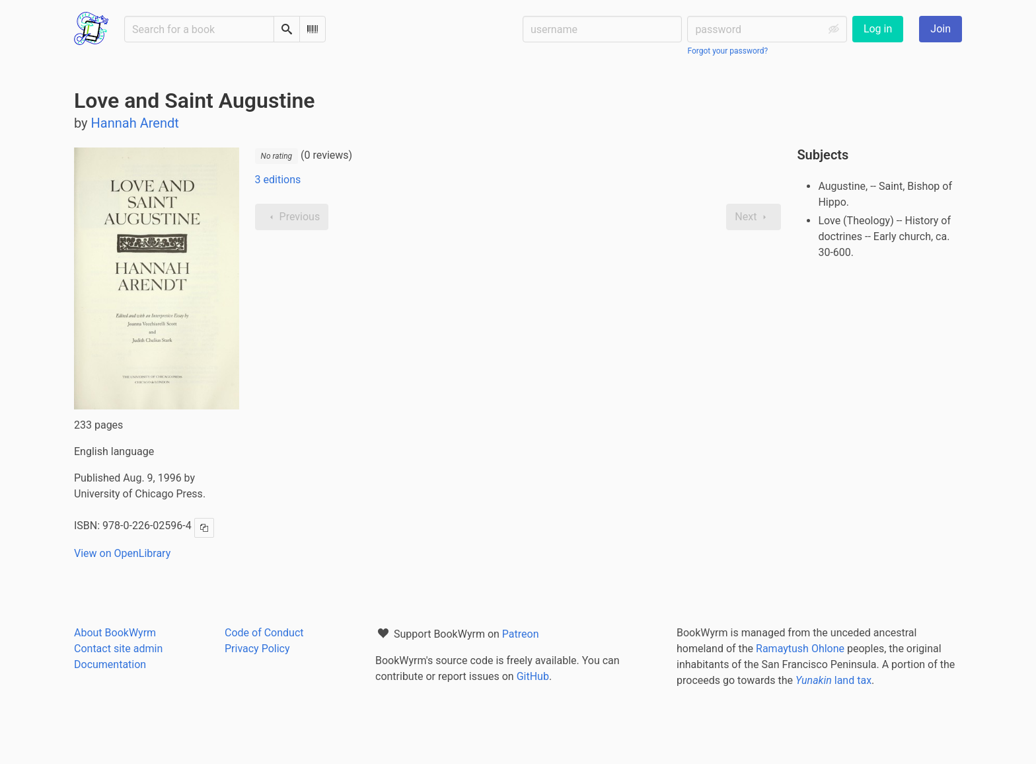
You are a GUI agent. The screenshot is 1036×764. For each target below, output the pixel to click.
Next (753, 217)
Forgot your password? (727, 51)
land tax (833, 680)
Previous (292, 217)
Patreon (520, 634)
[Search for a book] (199, 29)
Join (940, 28)
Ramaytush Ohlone (800, 648)
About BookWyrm (115, 632)
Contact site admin (118, 648)
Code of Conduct (264, 632)
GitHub (533, 676)
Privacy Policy (257, 648)
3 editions (278, 179)
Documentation (110, 664)
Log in (878, 28)
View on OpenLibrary (122, 553)
